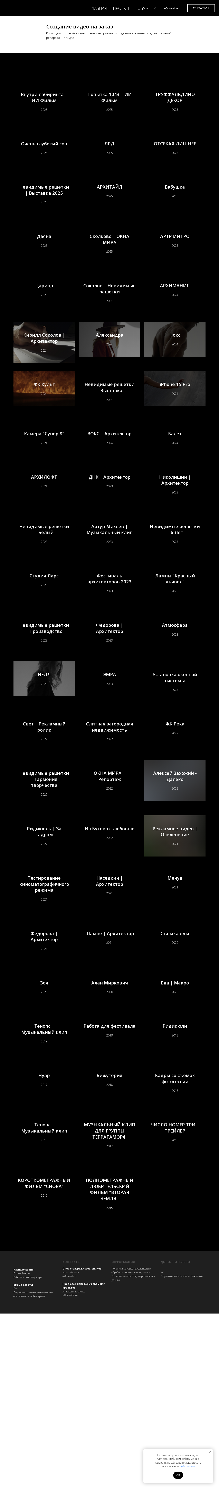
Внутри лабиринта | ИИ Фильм (44, 98)
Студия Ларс (44, 648)
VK (162, 1447)
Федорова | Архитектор (109, 704)
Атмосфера (175, 704)
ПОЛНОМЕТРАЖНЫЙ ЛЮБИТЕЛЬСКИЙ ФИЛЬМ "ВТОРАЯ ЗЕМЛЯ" (109, 1364)
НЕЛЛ (44, 759)
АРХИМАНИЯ (175, 315)
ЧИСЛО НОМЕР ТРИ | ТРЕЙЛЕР (175, 1303)
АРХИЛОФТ (44, 537)
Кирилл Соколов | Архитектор (44, 371)
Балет (175, 482)
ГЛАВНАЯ (98, 8)
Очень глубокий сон (44, 150)
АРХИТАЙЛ (109, 204)
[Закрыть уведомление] (210, 1452)
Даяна (44, 260)
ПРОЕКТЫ (122, 8)
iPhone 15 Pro (175, 426)
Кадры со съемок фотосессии (175, 1242)
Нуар (44, 1242)
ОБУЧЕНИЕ (148, 8)
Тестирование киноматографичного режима (44, 996)
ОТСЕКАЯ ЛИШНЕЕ (175, 150)
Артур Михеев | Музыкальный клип (109, 593)
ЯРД (109, 150)
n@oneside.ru (70, 1470)
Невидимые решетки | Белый (44, 593)
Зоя (44, 1119)
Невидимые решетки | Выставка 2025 (44, 204)
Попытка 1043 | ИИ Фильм (109, 98)
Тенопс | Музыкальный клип (44, 1180)
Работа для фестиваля (109, 1180)
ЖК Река (174, 815)
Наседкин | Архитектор (109, 996)
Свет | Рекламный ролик (44, 815)
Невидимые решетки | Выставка (109, 426)
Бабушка (175, 204)
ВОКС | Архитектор (109, 482)
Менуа (175, 996)
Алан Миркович (109, 1119)
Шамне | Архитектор (109, 1057)
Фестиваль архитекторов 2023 (109, 648)
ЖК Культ (44, 426)
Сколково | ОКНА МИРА (109, 260)
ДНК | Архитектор (110, 537)
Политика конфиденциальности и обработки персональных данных (131, 1446)
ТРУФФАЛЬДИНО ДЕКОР (175, 98)
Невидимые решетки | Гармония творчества (44, 873)
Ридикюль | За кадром (44, 934)
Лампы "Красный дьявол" (175, 648)
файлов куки (187, 1466)
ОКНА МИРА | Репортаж (109, 873)
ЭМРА (109, 759)
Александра (109, 371)
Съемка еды (175, 1057)
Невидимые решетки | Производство (44, 704)
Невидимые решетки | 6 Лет (175, 593)
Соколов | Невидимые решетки (109, 315)
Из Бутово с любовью (109, 934)
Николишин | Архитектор (175, 537)
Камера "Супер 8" (44, 482)
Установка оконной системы (175, 759)
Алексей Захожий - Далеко (175, 873)
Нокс (174, 371)
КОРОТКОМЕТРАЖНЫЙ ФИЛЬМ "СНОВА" (44, 1364)
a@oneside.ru (70, 1451)
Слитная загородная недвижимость (109, 815)
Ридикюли (175, 1180)
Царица (44, 315)
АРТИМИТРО (175, 260)
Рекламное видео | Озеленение (175, 934)
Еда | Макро (175, 1119)
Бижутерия (109, 1242)
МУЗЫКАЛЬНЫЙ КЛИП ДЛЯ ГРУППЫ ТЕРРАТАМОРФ (109, 1303)
